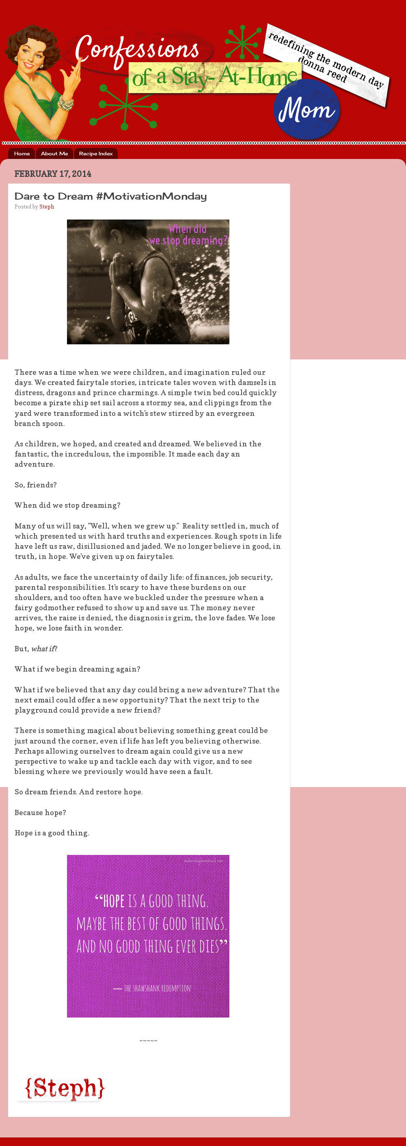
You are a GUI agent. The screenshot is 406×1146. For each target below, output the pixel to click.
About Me (54, 153)
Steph (46, 206)
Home (22, 153)
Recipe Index (95, 153)
